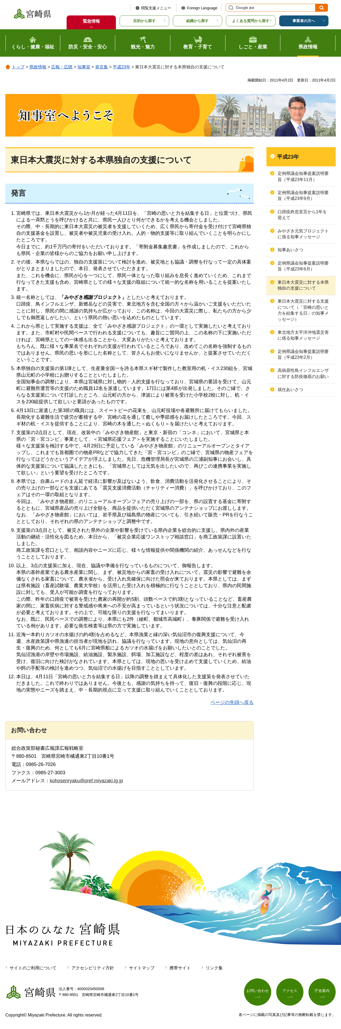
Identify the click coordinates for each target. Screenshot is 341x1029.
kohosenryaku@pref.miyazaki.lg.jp (86, 780)
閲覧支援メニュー (156, 8)
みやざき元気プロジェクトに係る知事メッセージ (303, 234)
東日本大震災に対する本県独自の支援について (303, 285)
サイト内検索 (230, 7)
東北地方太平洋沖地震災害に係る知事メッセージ (303, 335)
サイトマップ (142, 968)
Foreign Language (202, 8)
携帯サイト (180, 968)
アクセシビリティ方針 (92, 968)
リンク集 (214, 968)
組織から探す (197, 21)
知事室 (84, 67)
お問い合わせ (257, 991)
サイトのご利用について (33, 968)
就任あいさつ (290, 389)
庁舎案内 (322, 991)
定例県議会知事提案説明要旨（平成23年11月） (303, 176)
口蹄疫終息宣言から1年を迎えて (302, 214)
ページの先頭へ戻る (232, 702)
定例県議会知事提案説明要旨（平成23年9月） (303, 195)
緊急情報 (91, 21)
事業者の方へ (304, 21)
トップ (18, 67)
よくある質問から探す (250, 21)
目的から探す (144, 21)
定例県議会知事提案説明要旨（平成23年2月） (303, 354)
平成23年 (121, 67)
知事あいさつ (290, 250)
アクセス (289, 991)
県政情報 (37, 67)
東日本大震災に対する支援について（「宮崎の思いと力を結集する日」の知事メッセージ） (303, 310)
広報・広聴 (61, 67)
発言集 (101, 67)
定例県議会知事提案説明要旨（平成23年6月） (303, 266)
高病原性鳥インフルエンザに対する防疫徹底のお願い (303, 373)
